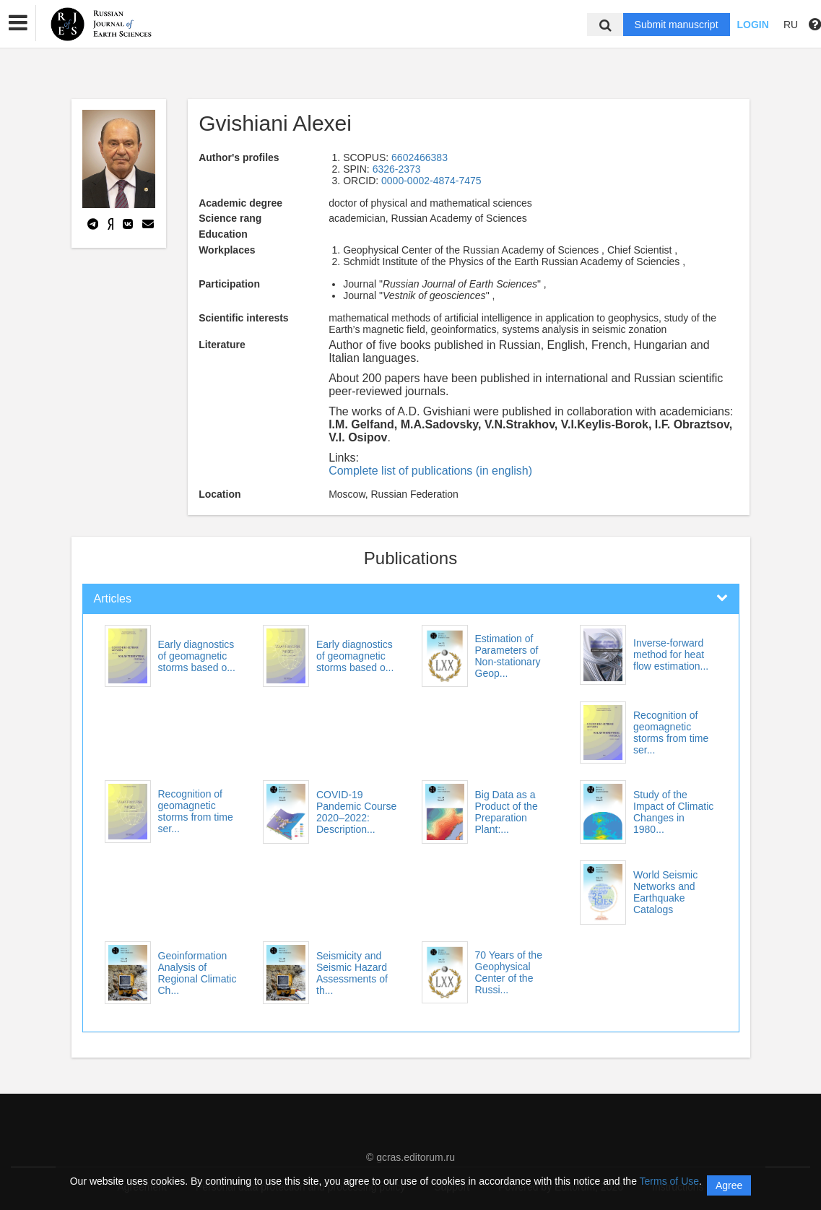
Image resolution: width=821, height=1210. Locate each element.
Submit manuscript (676, 24)
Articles (112, 598)
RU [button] (790, 24)
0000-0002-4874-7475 (431, 180)
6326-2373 (397, 169)
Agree (729, 1185)
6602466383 (419, 157)
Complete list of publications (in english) (430, 470)
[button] (18, 23)
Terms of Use (669, 1181)
